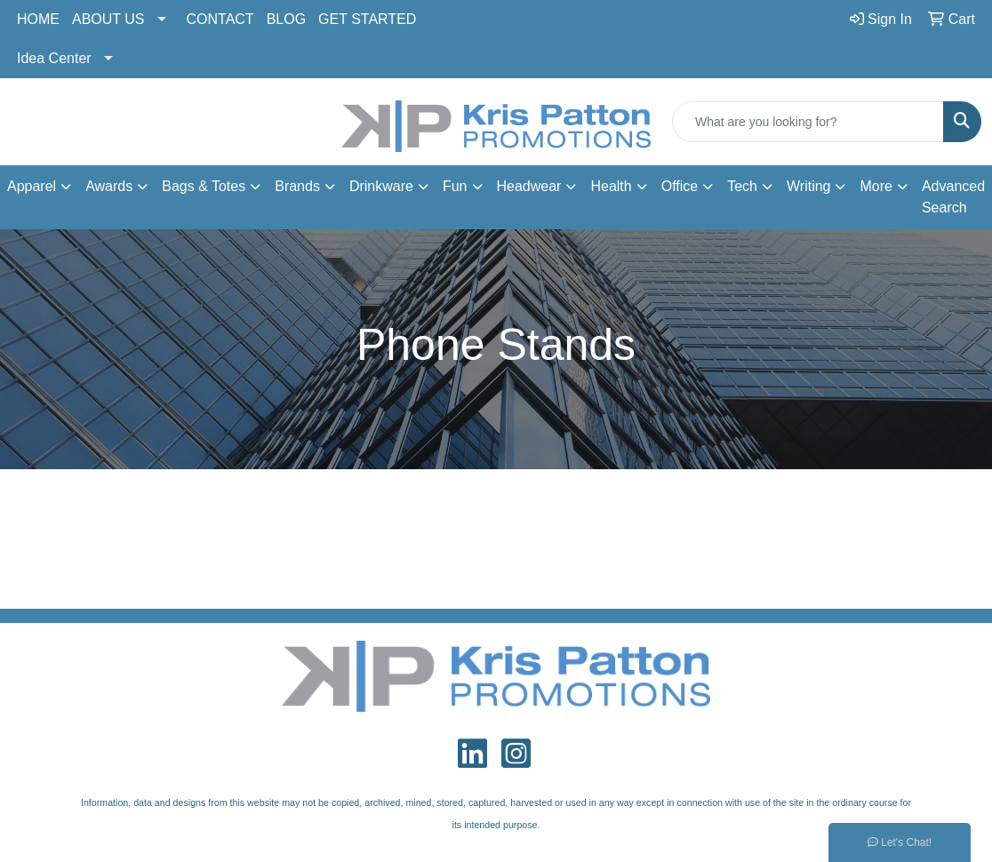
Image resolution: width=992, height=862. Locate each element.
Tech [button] (742, 186)
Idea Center (54, 58)
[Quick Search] (808, 121)
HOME (38, 19)
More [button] (876, 186)
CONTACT (220, 19)
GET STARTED (367, 19)
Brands (297, 186)
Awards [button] (108, 186)
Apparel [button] (31, 186)
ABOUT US (108, 19)
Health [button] (610, 186)
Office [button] (680, 186)
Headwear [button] (529, 186)
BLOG (286, 19)
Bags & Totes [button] (203, 186)
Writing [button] (809, 186)
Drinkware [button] (381, 186)
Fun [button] (455, 186)
